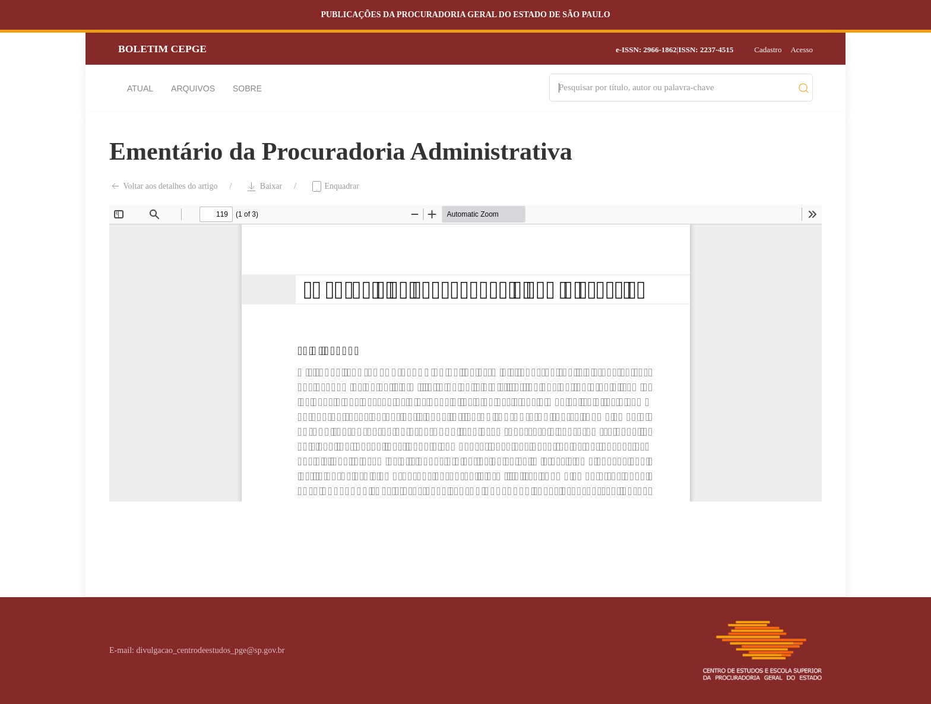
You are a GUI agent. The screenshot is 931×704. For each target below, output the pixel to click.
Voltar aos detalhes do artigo (163, 186)
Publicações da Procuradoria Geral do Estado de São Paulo (465, 14)
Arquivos (193, 88)
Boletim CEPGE (162, 49)
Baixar (264, 186)
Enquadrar (335, 186)
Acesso (801, 49)
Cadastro (767, 49)
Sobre (247, 88)
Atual (140, 88)
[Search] (675, 87)
